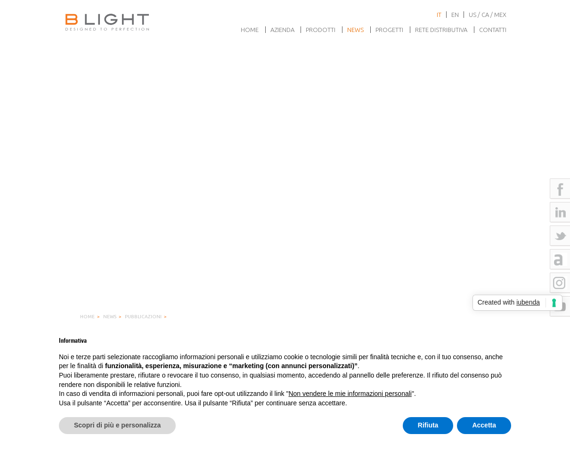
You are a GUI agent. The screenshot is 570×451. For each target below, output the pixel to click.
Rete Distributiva (441, 29)
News (355, 29)
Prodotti (320, 29)
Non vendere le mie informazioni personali (349, 393)
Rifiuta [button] (428, 425)
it (439, 14)
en (455, 14)
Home (250, 29)
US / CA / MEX (487, 14)
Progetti (389, 29)
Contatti (492, 29)
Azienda (282, 29)
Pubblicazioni (143, 316)
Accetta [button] (484, 425)
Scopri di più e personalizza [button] (117, 425)
